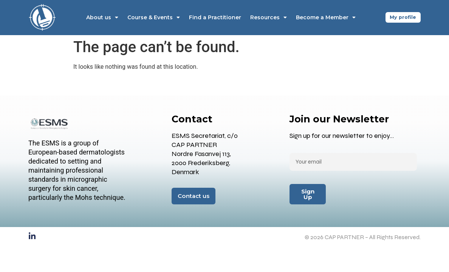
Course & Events (152, 17)
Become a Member (325, 17)
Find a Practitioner (214, 17)
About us (101, 17)
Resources (267, 17)
